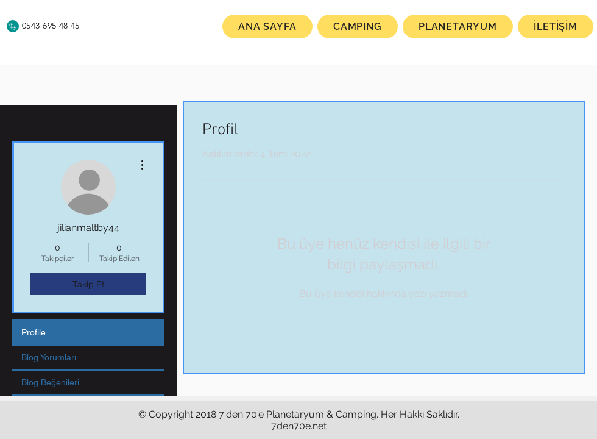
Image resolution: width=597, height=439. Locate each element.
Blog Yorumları (48, 357)
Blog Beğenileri (50, 382)
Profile (33, 332)
